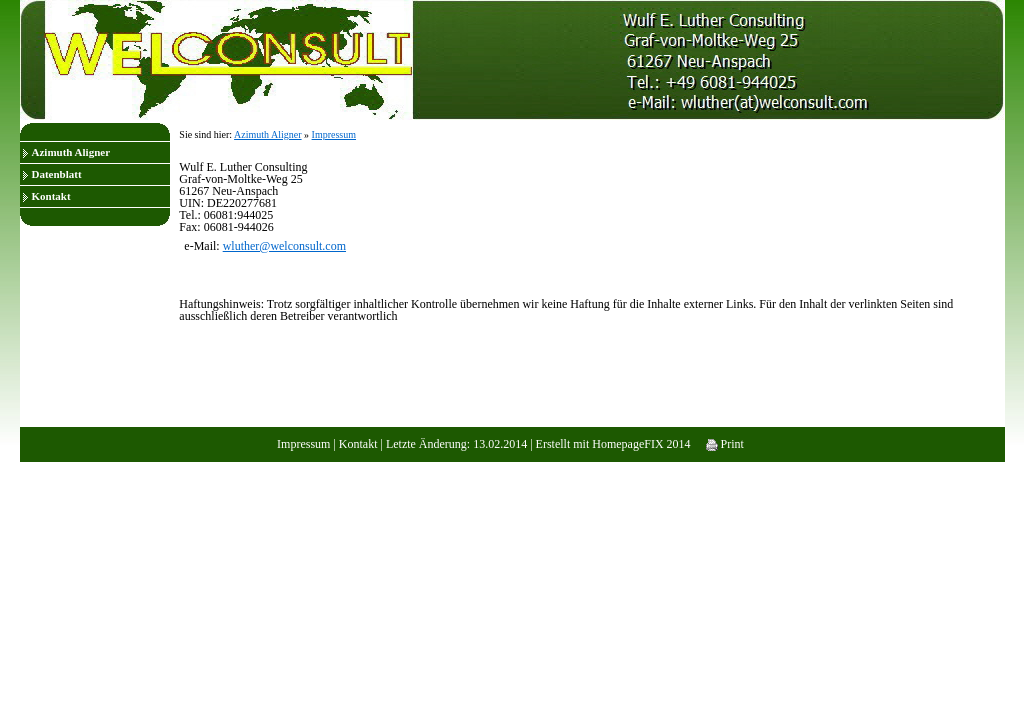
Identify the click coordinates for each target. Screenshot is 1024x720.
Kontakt (51, 196)
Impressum (334, 134)
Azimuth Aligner (71, 152)
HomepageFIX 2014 (641, 444)
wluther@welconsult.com (284, 246)
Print (725, 444)
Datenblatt (57, 174)
